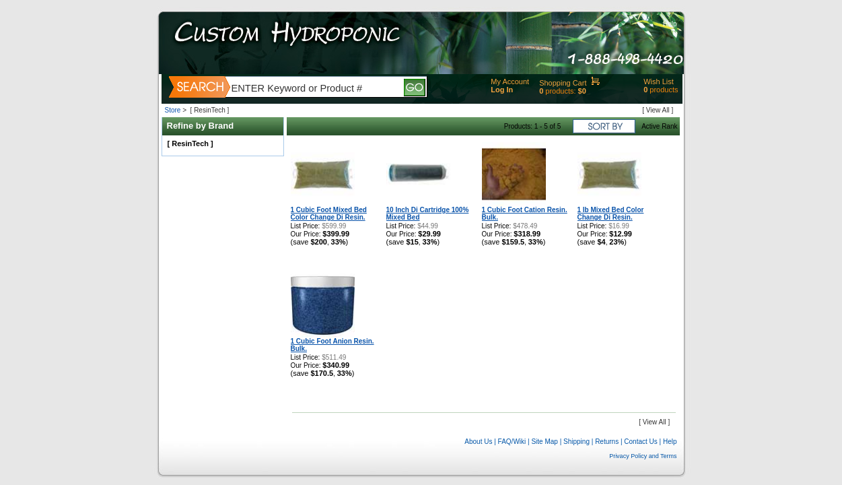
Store (173, 110)
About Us (478, 441)
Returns (607, 441)
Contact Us (640, 441)
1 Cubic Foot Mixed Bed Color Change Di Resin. (329, 213)
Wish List (658, 81)
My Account (510, 81)
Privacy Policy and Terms (642, 456)
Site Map (544, 441)
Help (670, 24)
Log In (502, 90)
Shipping (576, 441)
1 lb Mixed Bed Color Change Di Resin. (610, 213)
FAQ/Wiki (512, 441)
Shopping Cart (562, 83)
